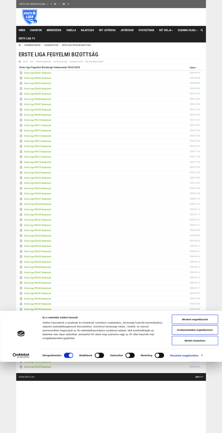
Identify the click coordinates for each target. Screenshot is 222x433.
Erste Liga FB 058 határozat (37, 361)
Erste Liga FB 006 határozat (37, 99)
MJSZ (25, 61)
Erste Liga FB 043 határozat (37, 282)
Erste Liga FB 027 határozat (37, 198)
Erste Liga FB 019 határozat (37, 167)
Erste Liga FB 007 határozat (37, 104)
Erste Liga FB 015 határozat (37, 146)
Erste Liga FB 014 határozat (37, 141)
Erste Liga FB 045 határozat (37, 293)
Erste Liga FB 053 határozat (37, 335)
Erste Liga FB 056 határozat (37, 351)
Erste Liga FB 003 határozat (37, 83)
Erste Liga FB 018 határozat (37, 162)
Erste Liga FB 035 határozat (37, 240)
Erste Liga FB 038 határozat (37, 256)
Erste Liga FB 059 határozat (37, 366)
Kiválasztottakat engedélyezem (195, 401)
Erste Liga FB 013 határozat (37, 135)
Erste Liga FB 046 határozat (37, 298)
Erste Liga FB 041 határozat (37, 272)
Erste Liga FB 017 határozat (37, 156)
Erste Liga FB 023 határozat (37, 183)
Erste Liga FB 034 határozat (37, 235)
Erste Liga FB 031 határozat (37, 219)
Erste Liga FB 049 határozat (37, 314)
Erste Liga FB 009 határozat (37, 114)
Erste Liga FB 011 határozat (37, 125)
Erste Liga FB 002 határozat (37, 78)
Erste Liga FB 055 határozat (37, 345)
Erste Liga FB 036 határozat (37, 246)
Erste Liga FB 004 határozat (37, 88)
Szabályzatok (76, 61)
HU (63, 4)
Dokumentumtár (32, 45)
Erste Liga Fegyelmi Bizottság (76, 45)
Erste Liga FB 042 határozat (37, 277)
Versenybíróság (43, 61)
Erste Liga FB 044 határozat (37, 288)
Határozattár (51, 45)
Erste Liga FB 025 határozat (37, 188)
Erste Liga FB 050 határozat (37, 319)
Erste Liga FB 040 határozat (37, 267)
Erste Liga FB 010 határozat (37, 120)
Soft (199, 377)
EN (68, 4)
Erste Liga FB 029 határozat (37, 209)
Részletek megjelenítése (184, 426)
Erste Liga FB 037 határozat (37, 251)
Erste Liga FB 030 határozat (37, 214)
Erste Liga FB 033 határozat (37, 230)
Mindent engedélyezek (195, 390)
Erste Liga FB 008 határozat (37, 109)
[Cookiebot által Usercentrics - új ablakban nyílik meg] (21, 426)
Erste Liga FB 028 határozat (37, 204)
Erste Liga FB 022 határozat (37, 177)
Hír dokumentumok (94, 61)
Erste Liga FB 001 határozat (37, 72)
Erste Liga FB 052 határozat (37, 330)
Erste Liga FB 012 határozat (37, 130)
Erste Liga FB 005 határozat (37, 93)
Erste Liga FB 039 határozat (37, 261)
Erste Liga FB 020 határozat (37, 172)
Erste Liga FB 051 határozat (37, 324)
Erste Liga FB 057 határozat (37, 356)
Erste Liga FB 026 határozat (37, 193)
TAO (32, 61)
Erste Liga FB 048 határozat (37, 309)
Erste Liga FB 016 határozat (37, 151)
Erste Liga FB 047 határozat (37, 303)
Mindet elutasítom (195, 411)
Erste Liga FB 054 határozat (37, 340)
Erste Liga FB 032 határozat (37, 225)
